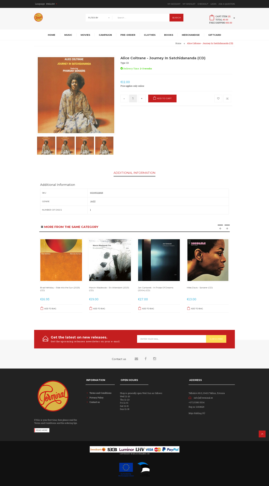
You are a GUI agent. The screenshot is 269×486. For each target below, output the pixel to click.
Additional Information (134, 172)
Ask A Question (227, 4)
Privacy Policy (96, 397)
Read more (42, 430)
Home (178, 43)
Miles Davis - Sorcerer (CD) (200, 287)
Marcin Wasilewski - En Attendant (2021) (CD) (109, 289)
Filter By (93, 17)
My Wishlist (189, 4)
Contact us (94, 401)
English (51, 4)
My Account (174, 4)
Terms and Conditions (100, 392)
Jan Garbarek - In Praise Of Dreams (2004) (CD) (155, 289)
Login (213, 4)
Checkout (203, 4)
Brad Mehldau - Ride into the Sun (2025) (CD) (60, 289)
